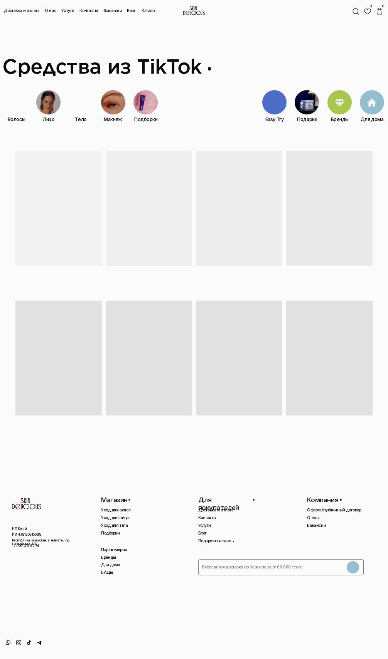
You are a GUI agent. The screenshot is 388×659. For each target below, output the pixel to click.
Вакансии (112, 10)
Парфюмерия (114, 549)
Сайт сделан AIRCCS (365, 644)
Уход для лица (115, 517)
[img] (367, 11)
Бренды (108, 557)
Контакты (88, 10)
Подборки (110, 533)
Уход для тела (114, 525)
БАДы (107, 572)
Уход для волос (115, 510)
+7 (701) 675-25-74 (25, 546)
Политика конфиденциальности (309, 644)
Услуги (67, 10)
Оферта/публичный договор (334, 510)
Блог (131, 10)
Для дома (110, 564)
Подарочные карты (216, 540)
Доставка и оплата (21, 10)
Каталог (149, 10)
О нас (50, 10)
